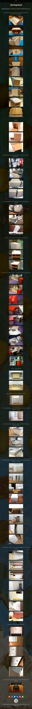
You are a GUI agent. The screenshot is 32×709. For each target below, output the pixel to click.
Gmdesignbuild (16, 5)
